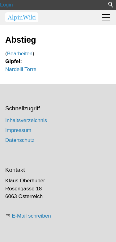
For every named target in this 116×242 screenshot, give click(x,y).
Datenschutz (20, 140)
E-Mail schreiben (31, 216)
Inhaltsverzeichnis (26, 120)
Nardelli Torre (21, 69)
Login (6, 5)
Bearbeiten (19, 54)
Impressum (18, 130)
